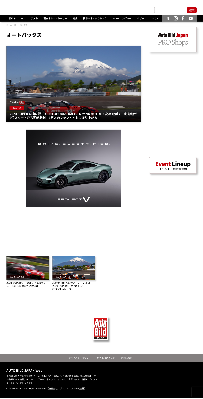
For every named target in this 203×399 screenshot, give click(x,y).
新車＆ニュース (17, 18)
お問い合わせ (127, 358)
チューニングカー (121, 18)
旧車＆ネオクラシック (95, 18)
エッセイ (154, 18)
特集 (75, 18)
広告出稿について (106, 358)
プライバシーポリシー (80, 358)
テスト (34, 18)
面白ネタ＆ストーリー (55, 18)
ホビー (140, 18)
